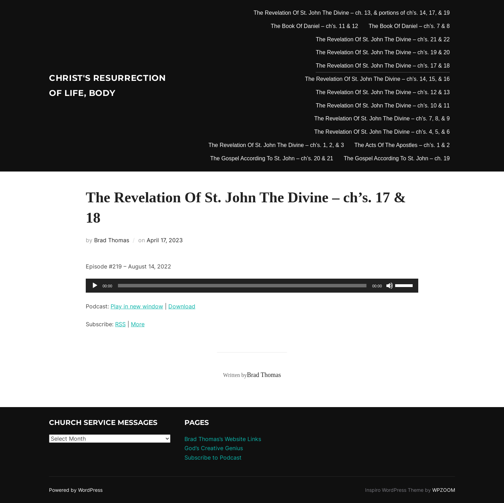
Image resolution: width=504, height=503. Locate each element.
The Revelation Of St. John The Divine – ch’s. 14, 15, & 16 (377, 79)
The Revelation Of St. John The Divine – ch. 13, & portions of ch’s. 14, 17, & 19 (351, 13)
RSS (120, 324)
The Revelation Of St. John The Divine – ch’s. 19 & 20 (383, 52)
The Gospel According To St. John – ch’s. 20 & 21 (271, 158)
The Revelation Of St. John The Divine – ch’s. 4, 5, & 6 (382, 132)
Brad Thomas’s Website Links (222, 438)
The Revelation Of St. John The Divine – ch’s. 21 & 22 (383, 39)
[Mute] (389, 285)
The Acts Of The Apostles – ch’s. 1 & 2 (402, 145)
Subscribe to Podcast (212, 457)
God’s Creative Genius (213, 448)
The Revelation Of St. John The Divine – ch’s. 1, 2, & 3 (276, 145)
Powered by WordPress (76, 490)
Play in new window (137, 306)
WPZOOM (443, 490)
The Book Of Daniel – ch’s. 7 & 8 (409, 26)
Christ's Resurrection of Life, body (97, 86)
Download (181, 306)
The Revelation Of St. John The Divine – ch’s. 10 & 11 (383, 106)
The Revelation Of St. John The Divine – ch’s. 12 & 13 (383, 92)
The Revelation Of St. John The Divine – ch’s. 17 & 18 (383, 66)
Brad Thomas (111, 240)
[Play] (94, 285)
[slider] (242, 285)
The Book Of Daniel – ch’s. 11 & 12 (314, 26)
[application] (252, 286)
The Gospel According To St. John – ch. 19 (397, 158)
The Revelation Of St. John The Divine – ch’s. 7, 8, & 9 (382, 118)
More (138, 324)
